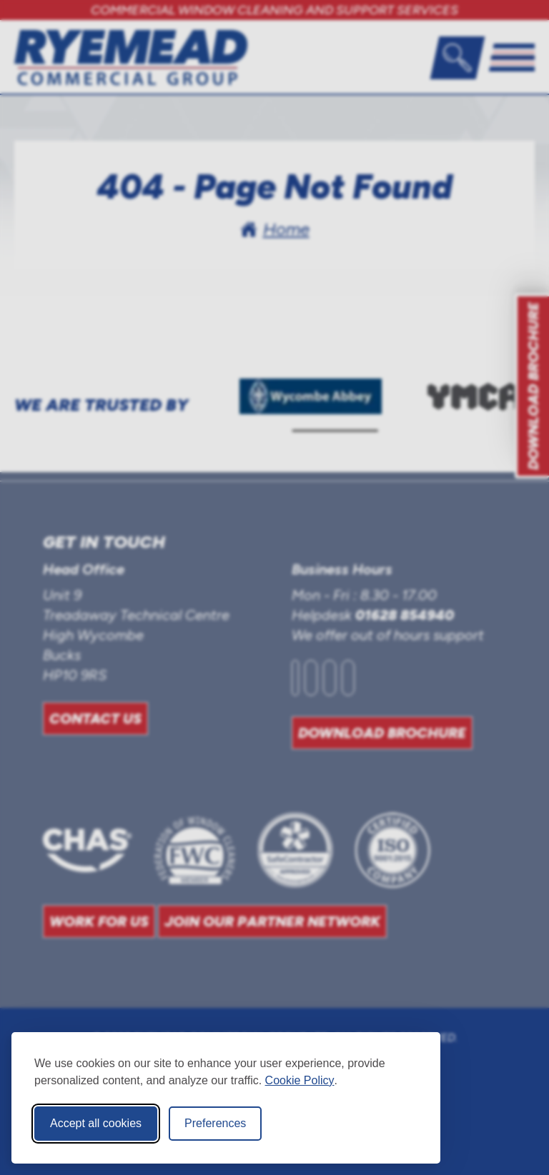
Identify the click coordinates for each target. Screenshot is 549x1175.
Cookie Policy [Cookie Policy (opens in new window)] (300, 1080)
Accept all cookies (96, 1123)
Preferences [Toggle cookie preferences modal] (215, 1123)
